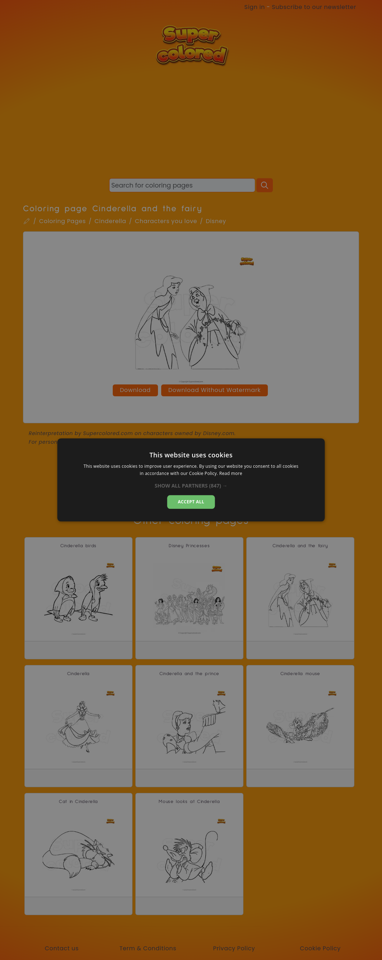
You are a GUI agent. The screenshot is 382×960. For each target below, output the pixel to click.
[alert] (191, 480)
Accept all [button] (191, 502)
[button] (191, 486)
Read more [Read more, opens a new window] (230, 474)
